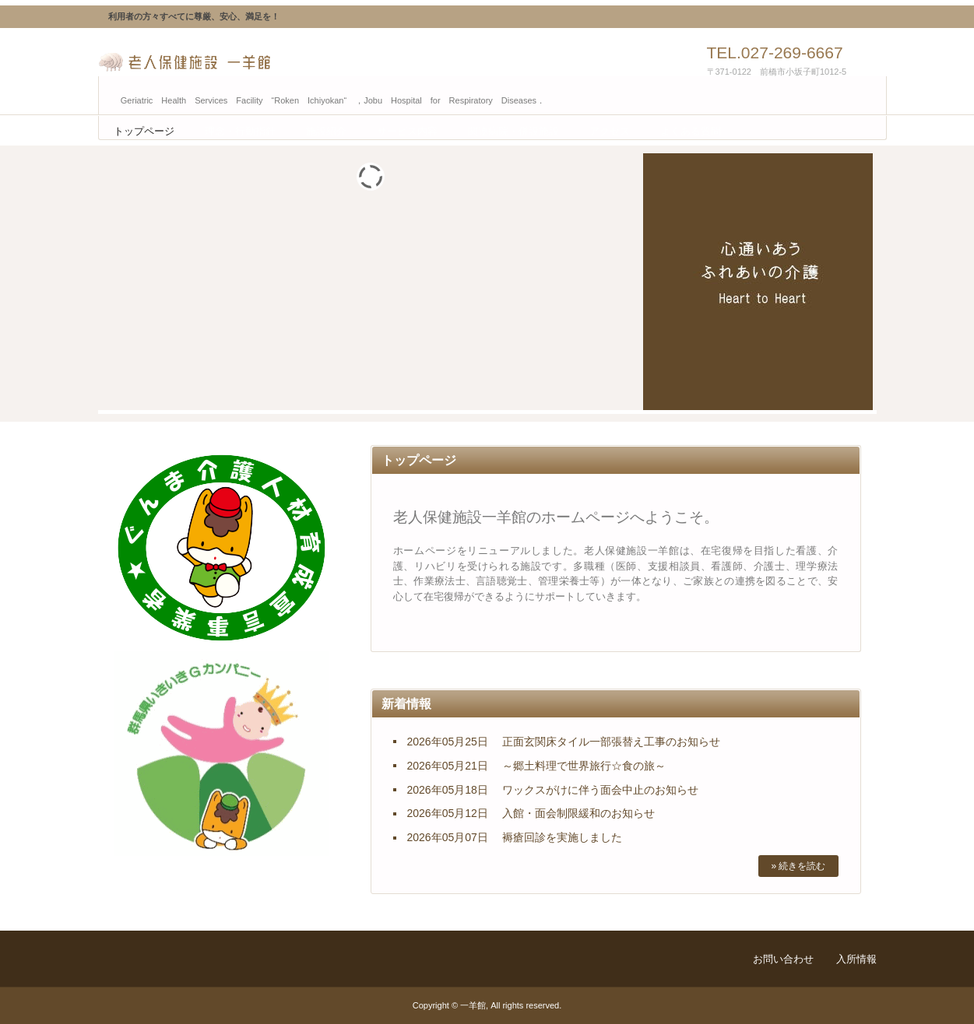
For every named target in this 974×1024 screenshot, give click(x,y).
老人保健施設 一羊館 (261, 62)
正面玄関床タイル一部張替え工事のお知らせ (611, 741)
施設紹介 (326, 131)
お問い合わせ (783, 959)
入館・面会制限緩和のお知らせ (578, 813)
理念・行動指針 (240, 131)
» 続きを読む (798, 866)
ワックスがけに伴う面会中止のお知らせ (600, 790)
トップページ (144, 131)
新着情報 (406, 703)
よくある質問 (690, 131)
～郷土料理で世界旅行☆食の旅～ (584, 765)
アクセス (609, 131)
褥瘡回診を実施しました (562, 837)
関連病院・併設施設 (513, 131)
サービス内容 (407, 131)
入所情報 (856, 959)
